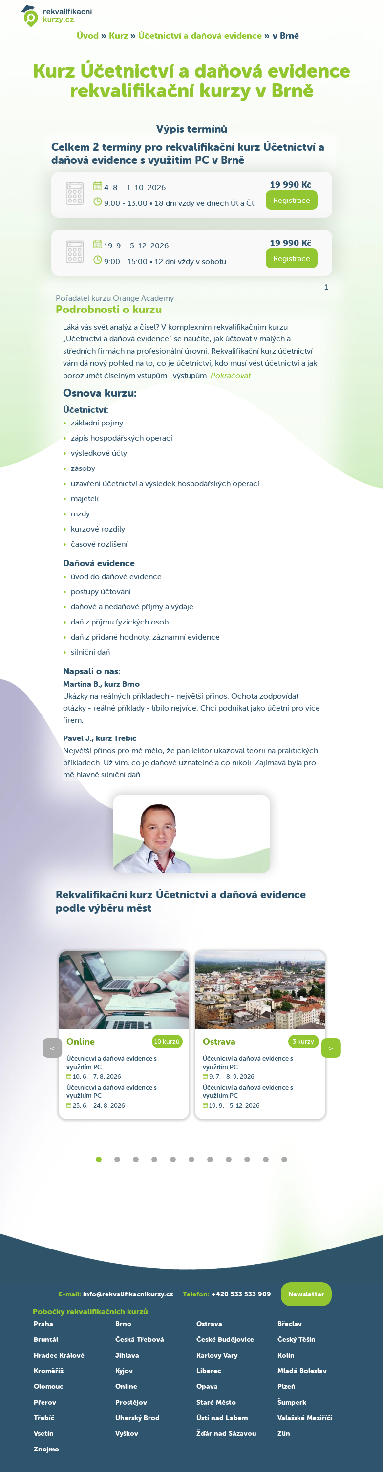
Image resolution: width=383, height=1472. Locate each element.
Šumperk (291, 1402)
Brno (123, 1323)
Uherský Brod (137, 1417)
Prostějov (131, 1402)
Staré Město (216, 1402)
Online (80, 1041)
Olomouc (48, 1386)
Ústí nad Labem (222, 1417)
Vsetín (44, 1433)
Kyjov (124, 1370)
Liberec (208, 1370)
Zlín (283, 1433)
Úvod (88, 35)
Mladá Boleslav (302, 1370)
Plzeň (286, 1386)
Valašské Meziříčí (304, 1417)
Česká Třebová (139, 1339)
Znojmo (46, 1449)
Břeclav (289, 1323)
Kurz (118, 35)
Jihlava (127, 1355)
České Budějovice (225, 1339)
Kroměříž (49, 1370)
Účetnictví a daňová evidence (200, 35)
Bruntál (46, 1339)
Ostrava (219, 1041)
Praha (43, 1323)
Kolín (286, 1355)
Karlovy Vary (216, 1355)
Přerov (45, 1402)
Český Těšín (296, 1339)
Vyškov (126, 1433)
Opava (207, 1386)
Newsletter (306, 1294)
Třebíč (44, 1417)
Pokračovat (231, 375)
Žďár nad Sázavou (226, 1433)
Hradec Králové (59, 1355)
